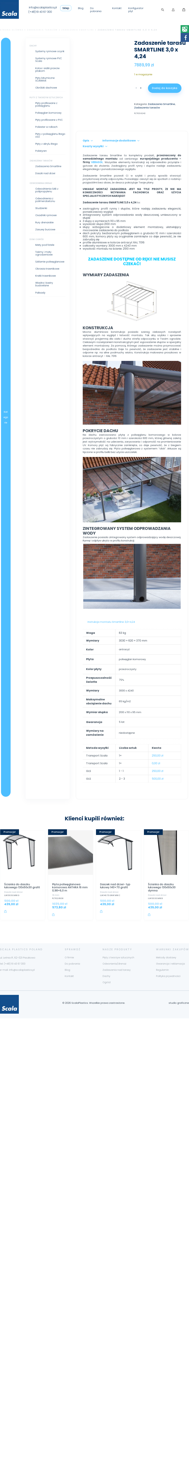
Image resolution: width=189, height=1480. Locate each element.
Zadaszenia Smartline (77, 29)
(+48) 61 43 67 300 (40, 11)
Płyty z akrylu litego (27, 144)
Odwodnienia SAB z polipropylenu (27, 190)
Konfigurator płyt (135, 9)
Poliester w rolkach (27, 127)
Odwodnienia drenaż (21, 183)
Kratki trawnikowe (26, 275)
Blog (80, 8)
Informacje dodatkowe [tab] (100, 163)
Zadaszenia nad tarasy (117, 1025)
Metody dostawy (166, 1012)
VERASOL (96, 176)
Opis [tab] (67, 163)
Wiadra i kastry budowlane (25, 284)
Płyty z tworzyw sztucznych (27, 97)
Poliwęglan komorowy (29, 112)
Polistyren (22, 151)
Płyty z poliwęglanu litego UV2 (31, 135)
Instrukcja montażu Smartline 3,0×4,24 (92, 674)
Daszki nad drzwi (26, 173)
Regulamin (162, 1025)
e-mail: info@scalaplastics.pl (17, 1025)
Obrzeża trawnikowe (28, 268)
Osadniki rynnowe (26, 215)
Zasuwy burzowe (26, 229)
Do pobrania (95, 9)
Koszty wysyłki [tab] (140, 163)
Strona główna (11, 29)
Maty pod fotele (25, 245)
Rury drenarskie (25, 222)
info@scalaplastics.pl (43, 7)
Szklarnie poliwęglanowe (30, 261)
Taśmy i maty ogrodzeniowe (24, 253)
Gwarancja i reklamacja (170, 1018)
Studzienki (22, 208)
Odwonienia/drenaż (114, 1018)
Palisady (21, 292)
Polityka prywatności (168, 1031)
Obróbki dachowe (27, 87)
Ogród (106, 1037)
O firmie (69, 1012)
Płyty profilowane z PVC (30, 120)
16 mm (55, 947)
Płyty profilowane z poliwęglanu (27, 104)
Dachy (13, 45)
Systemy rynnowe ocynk (30, 51)
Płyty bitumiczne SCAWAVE (25, 79)
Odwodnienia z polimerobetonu (26, 200)
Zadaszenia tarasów (42, 29)
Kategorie (4, 443)
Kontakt (117, 8)
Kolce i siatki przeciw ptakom (28, 70)
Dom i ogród (17, 239)
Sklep (65, 8)
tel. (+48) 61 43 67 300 (12, 1018)
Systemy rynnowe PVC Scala (29, 60)
